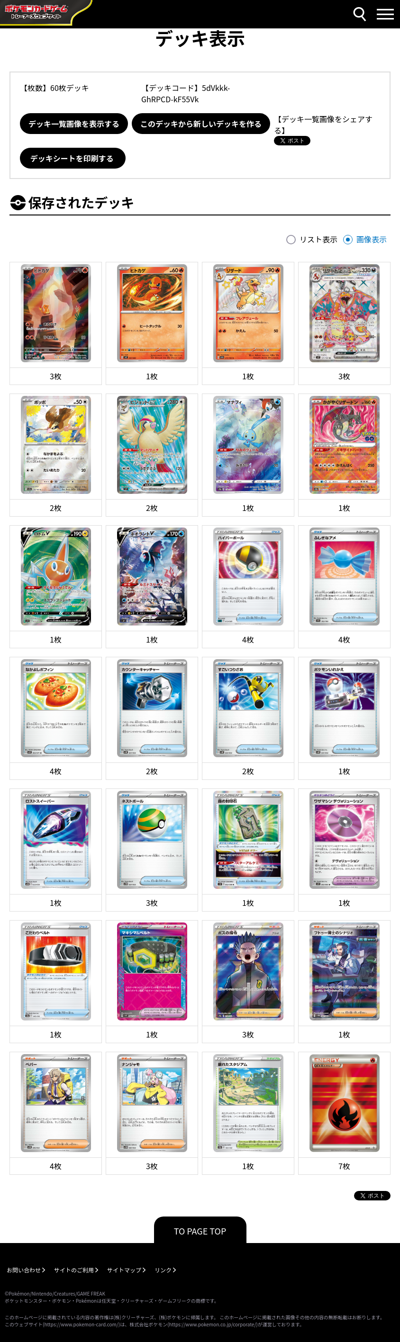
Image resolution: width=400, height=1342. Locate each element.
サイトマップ (124, 1270)
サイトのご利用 (74, 1270)
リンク (163, 1270)
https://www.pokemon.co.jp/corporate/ (212, 1324)
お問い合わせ (24, 1270)
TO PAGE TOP (200, 1231)
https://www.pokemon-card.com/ (81, 1324)
